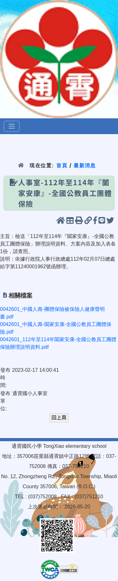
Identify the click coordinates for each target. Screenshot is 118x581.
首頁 (61, 165)
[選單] (12, 126)
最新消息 (85, 165)
